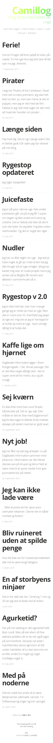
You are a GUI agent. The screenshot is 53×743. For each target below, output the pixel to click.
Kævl (40, 29)
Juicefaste (17, 199)
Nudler (13, 247)
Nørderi (32, 33)
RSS (26, 733)
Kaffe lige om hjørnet (23, 348)
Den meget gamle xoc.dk (26, 724)
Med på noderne (15, 679)
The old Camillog (26, 726)
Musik (22, 33)
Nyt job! (14, 441)
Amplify (34, 735)
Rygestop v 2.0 (24, 296)
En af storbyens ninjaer (26, 583)
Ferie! (11, 44)
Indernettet (28, 29)
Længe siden (22, 129)
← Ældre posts (16, 715)
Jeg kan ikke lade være (21, 493)
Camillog (31, 10)
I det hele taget (11, 29)
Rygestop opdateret (18, 168)
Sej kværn (18, 396)
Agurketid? (19, 618)
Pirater (13, 80)
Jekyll (26, 735)
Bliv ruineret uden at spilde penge (24, 540)
